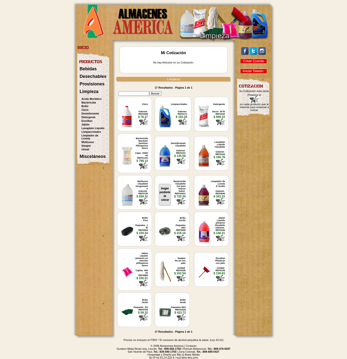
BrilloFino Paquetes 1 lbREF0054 (142, 224)
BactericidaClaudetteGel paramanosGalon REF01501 (180, 187)
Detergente (88, 117)
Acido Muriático (92, 98)
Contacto (191, 345)
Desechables (93, 76)
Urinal (85, 149)
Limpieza (89, 91)
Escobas (87, 120)
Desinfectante (90, 113)
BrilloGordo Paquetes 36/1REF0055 (181, 224)
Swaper (86, 145)
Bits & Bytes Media (188, 354)
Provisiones (92, 84)
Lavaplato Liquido (93, 128)
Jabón (85, 124)
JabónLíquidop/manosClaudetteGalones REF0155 (220, 224)
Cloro (85, 109)
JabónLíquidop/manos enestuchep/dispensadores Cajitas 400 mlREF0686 (142, 264)
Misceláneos (93, 156)
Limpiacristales (91, 131)
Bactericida (89, 102)
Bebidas (88, 68)
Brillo (85, 106)
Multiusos (88, 142)
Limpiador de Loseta (90, 137)
